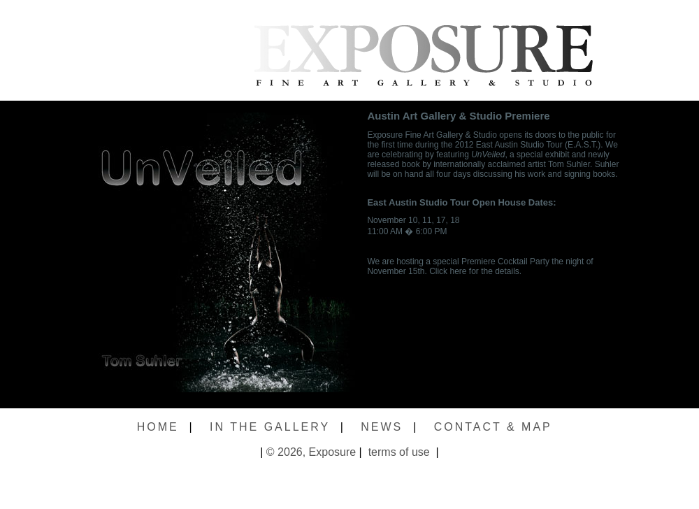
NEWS (382, 427)
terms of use (397, 452)
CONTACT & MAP (493, 427)
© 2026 (284, 452)
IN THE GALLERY (270, 427)
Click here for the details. (475, 271)
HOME (158, 427)
